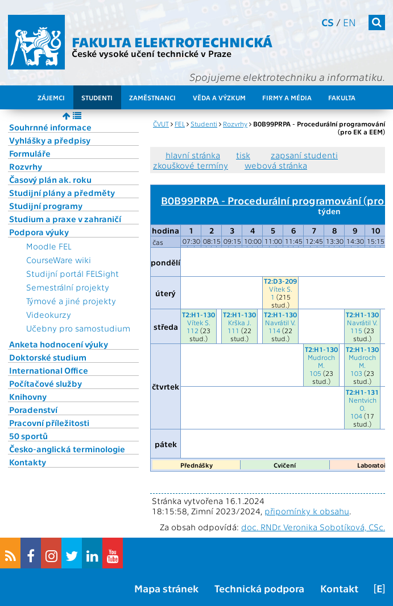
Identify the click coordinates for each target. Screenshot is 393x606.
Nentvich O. (363, 404)
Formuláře (30, 153)
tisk (243, 155)
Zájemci (51, 97)
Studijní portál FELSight (72, 273)
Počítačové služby (45, 383)
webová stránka (276, 165)
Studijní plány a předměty (62, 192)
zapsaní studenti (304, 155)
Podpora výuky (39, 232)
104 (356, 416)
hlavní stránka (193, 155)
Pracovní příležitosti (49, 422)
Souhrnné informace (50, 127)
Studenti (97, 97)
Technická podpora (259, 588)
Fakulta (341, 97)
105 (315, 373)
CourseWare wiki (58, 260)
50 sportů (28, 436)
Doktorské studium (47, 357)
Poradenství (33, 409)
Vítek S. (280, 289)
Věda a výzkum (219, 97)
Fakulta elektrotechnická (172, 41)
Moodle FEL (48, 246)
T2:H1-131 (362, 392)
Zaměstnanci (152, 97)
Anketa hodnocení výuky (58, 344)
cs (327, 22)
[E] (379, 588)
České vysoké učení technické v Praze (151, 53)
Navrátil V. (280, 322)
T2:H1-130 (198, 314)
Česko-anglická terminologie (67, 449)
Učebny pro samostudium (78, 328)
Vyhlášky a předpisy (49, 140)
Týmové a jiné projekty (71, 301)
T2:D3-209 (280, 281)
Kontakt (339, 588)
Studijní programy (45, 205)
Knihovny (28, 396)
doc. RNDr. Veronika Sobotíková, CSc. (313, 527)
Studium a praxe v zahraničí (65, 219)
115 (356, 330)
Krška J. (239, 322)
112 (192, 330)
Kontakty (27, 462)
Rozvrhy (25, 166)
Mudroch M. (321, 361)
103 (356, 373)
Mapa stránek (166, 588)
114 (274, 330)
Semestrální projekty (67, 287)
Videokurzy (48, 314)
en (349, 22)
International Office (48, 370)
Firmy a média (287, 97)
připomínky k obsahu (306, 511)
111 (233, 330)
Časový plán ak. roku (50, 179)
